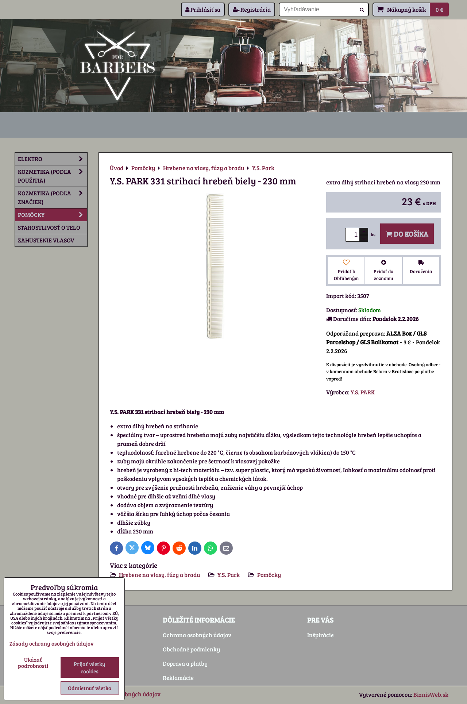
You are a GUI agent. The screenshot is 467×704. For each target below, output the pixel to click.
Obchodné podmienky (191, 649)
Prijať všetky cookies (89, 667)
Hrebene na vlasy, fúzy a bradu (159, 574)
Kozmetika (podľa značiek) (52, 197)
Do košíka (407, 233)
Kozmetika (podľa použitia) (52, 176)
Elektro (52, 159)
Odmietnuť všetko (89, 688)
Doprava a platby (185, 663)
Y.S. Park (228, 574)
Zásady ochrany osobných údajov (51, 643)
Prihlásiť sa (202, 9)
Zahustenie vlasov (46, 240)
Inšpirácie (320, 635)
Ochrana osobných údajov (197, 635)
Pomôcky (269, 574)
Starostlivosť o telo (49, 227)
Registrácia (252, 9)
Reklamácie (178, 677)
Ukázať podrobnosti (33, 663)
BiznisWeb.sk (430, 694)
